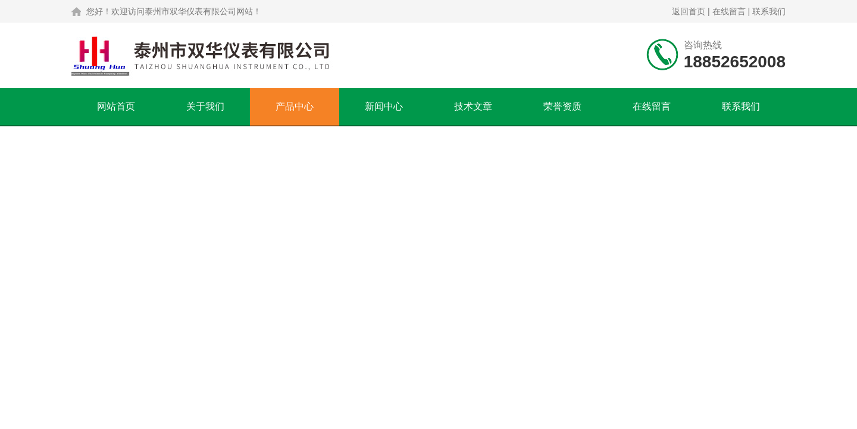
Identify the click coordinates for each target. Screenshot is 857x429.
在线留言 (729, 11)
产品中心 (295, 106)
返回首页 (688, 11)
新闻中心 (384, 106)
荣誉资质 (562, 106)
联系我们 (769, 11)
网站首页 (116, 106)
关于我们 (205, 106)
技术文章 (473, 106)
